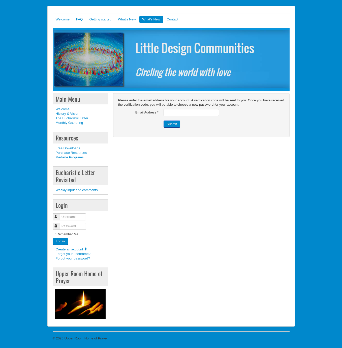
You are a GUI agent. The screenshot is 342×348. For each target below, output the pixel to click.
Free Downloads (68, 148)
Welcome (63, 19)
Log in (60, 241)
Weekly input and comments (77, 190)
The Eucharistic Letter (72, 118)
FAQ (79, 19)
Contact (172, 19)
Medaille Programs (70, 157)
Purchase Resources (71, 153)
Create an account (72, 249)
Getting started (100, 19)
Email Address (147, 112)
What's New (127, 19)
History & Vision (67, 113)
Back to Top (280, 338)
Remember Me (67, 234)
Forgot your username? (73, 254)
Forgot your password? (73, 258)
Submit (172, 124)
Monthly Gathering (69, 123)
